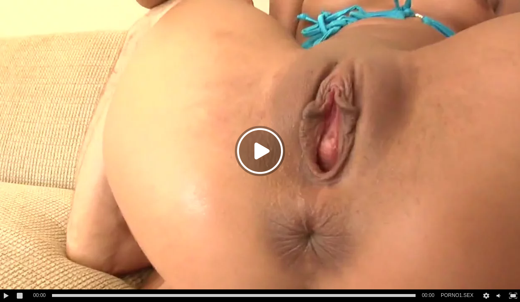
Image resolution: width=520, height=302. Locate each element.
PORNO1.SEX (457, 295)
